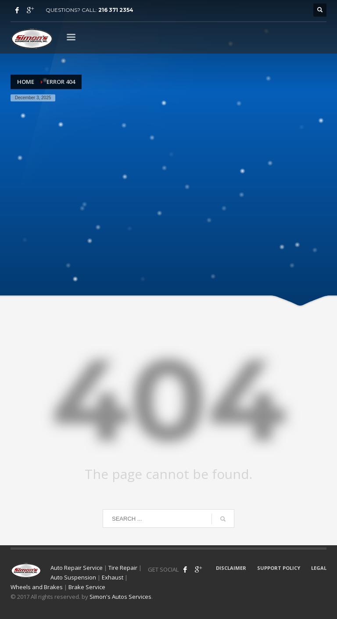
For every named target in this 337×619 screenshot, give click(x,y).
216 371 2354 (115, 10)
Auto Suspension (73, 577)
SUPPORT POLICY (278, 568)
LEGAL (318, 568)
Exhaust (112, 577)
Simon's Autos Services (120, 597)
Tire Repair (122, 568)
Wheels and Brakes (37, 587)
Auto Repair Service (76, 568)
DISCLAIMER (231, 568)
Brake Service (86, 587)
